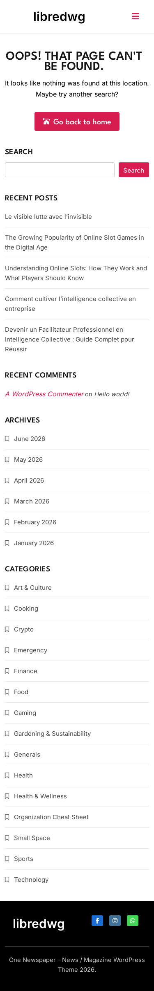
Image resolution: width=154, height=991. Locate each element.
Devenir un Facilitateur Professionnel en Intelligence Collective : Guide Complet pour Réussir (69, 339)
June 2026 (29, 439)
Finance (25, 671)
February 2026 (35, 522)
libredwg (59, 16)
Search (19, 152)
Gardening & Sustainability (52, 733)
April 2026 (29, 480)
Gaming (25, 713)
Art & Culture (33, 587)
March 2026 (31, 501)
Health (23, 775)
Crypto (24, 629)
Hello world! (111, 394)
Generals (27, 754)
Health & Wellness (40, 796)
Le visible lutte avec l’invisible (48, 216)
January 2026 (34, 543)
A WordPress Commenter (44, 394)
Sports (23, 859)
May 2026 (28, 459)
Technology (31, 879)
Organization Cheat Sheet (51, 817)
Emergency (30, 650)
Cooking (26, 608)
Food (21, 692)
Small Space (32, 838)
